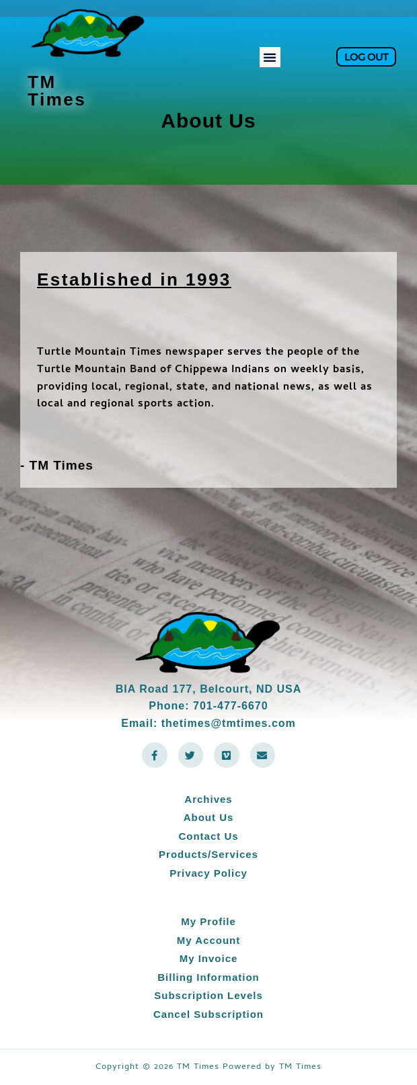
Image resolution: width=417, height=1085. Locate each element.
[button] (270, 57)
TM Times (57, 91)
